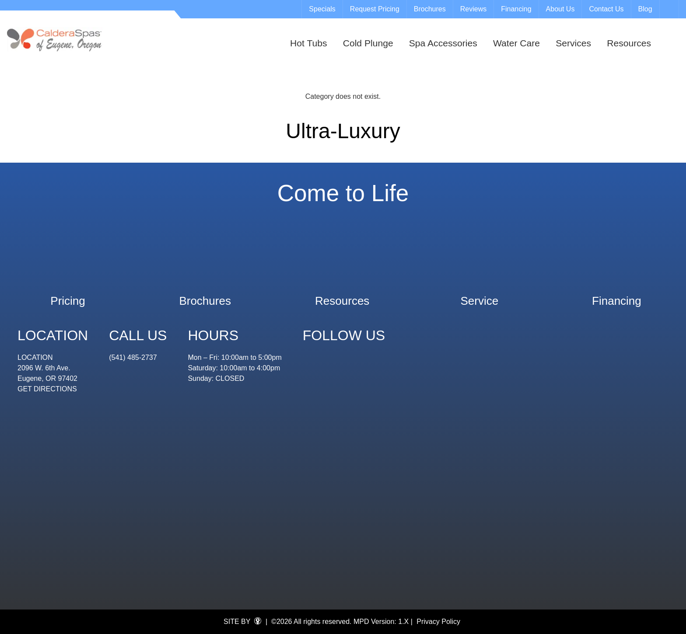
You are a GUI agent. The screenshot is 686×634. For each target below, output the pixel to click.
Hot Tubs (308, 43)
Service (479, 296)
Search (670, 9)
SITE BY (242, 621)
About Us (560, 9)
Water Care (516, 43)
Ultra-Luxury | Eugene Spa (55, 39)
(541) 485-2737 (133, 357)
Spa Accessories (443, 43)
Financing (516, 9)
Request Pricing (374, 9)
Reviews (473, 9)
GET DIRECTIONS (47, 389)
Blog (645, 9)
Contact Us (606, 9)
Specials (322, 9)
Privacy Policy (438, 621)
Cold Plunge (368, 43)
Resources (629, 43)
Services (573, 43)
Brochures (430, 9)
